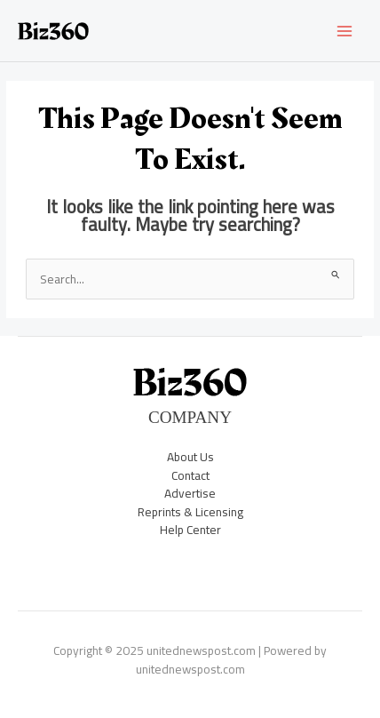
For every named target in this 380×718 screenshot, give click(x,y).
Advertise (190, 493)
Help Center (190, 529)
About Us (190, 456)
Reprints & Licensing (190, 511)
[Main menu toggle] (345, 30)
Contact (190, 475)
